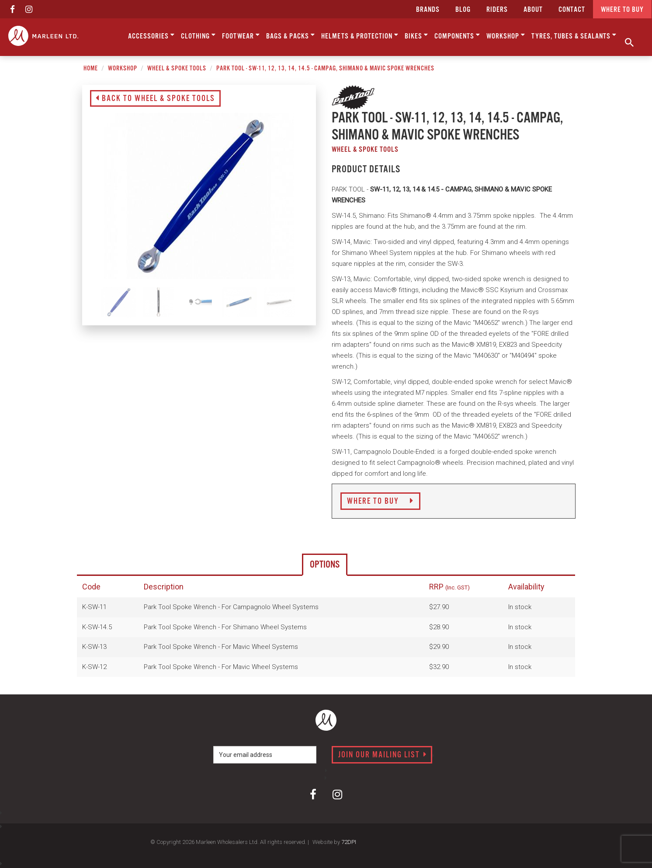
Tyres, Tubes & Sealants (574, 35)
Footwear (241, 35)
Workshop (505, 35)
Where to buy (622, 9)
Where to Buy (380, 501)
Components (457, 35)
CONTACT (571, 9)
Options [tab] (325, 564)
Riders (497, 9)
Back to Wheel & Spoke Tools (155, 99)
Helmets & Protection (360, 35)
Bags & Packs (290, 35)
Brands (428, 9)
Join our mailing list (382, 755)
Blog (463, 9)
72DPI (348, 842)
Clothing (198, 35)
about (533, 9)
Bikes (416, 35)
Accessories (151, 35)
